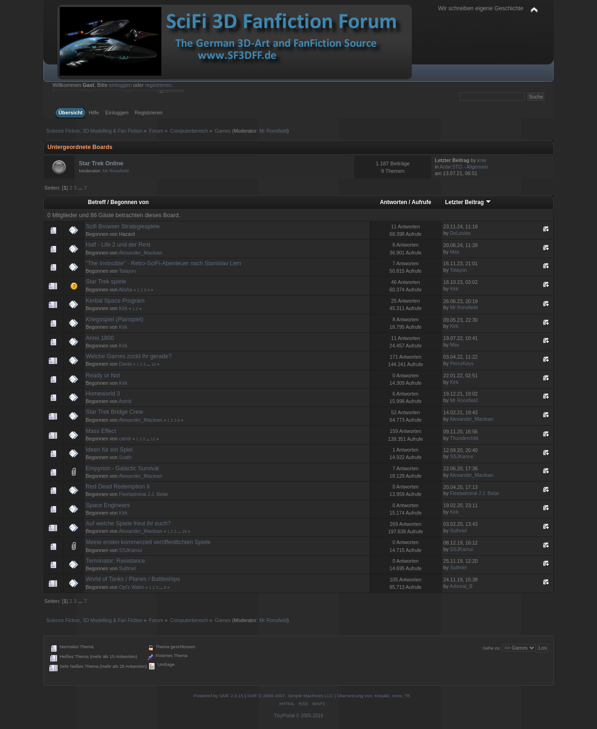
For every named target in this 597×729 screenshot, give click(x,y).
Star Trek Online (101, 163)
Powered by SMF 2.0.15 (218, 695)
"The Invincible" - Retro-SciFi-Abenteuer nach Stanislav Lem (163, 263)
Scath (125, 457)
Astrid (125, 401)
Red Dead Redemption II (118, 486)
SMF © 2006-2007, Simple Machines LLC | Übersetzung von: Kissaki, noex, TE (328, 695)
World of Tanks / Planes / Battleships (133, 579)
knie (481, 160)
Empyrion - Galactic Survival (122, 468)
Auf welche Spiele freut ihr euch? (128, 523)
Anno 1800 (100, 338)
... (80, 188)
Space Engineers (108, 505)
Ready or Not (103, 375)
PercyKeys (462, 363)
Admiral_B (461, 586)
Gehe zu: (492, 648)
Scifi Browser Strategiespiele (123, 226)
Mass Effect (101, 431)
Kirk (454, 288)
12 (153, 364)
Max (454, 252)
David (125, 364)
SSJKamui (461, 456)
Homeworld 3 (103, 393)
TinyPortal (284, 715)
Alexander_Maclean (141, 252)
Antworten (393, 202)
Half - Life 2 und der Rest (118, 244)
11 (153, 439)
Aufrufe (421, 202)
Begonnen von (130, 202)
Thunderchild (464, 438)
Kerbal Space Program (115, 300)
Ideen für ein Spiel (109, 449)
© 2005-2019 (309, 715)
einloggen (120, 85)
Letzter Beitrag (468, 202)
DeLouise (460, 233)
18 (184, 531)
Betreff (97, 202)
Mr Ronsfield (273, 131)
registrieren (158, 85)
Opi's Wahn (131, 587)
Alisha (125, 289)
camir (125, 438)
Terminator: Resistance (116, 561)
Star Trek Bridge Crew (114, 412)
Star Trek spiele (106, 281)
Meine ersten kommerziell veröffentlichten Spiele (148, 542)
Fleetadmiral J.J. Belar (143, 494)
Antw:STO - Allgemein (464, 167)
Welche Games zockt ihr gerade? (129, 356)
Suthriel (458, 530)
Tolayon (127, 271)
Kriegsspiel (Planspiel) (114, 319)
